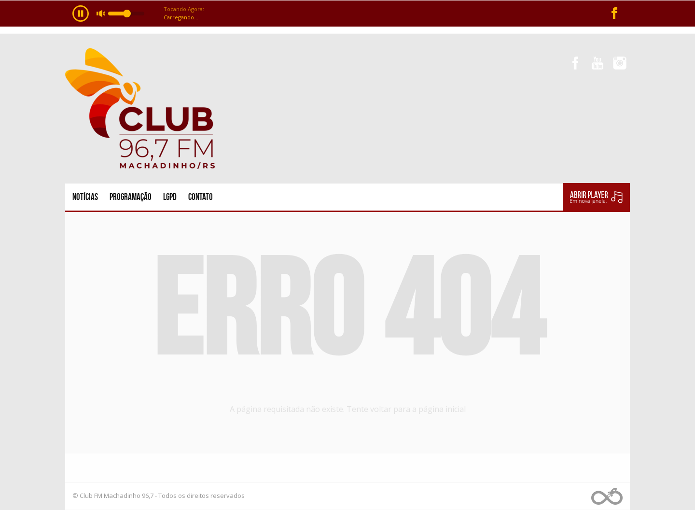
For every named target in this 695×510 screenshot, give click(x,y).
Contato (200, 197)
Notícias (85, 197)
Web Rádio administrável (607, 496)
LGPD (170, 197)
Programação (131, 197)
